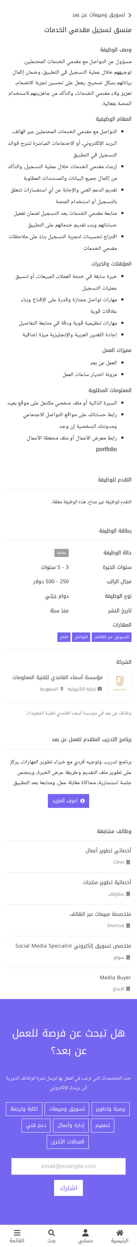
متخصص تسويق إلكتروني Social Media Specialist (73, 946)
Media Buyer (115, 978)
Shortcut (115, 926)
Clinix (118, 862)
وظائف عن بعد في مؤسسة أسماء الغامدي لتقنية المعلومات (79, 713)
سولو (119, 957)
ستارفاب (116, 894)
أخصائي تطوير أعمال (108, 851)
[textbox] (68, 251)
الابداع (118, 989)
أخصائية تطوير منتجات (107, 882)
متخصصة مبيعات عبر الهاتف (100, 914)
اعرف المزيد (68, 801)
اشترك (68, 1188)
